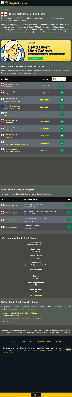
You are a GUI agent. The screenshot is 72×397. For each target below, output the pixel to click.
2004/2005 (44, 85)
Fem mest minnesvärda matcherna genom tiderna (22, 322)
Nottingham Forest (12, 144)
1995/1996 (44, 121)
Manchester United (12, 101)
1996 (44, 114)
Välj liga (36, 395)
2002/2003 (44, 93)
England (7, 115)
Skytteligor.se (18, 3)
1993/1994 (44, 136)
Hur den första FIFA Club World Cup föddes (19, 316)
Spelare (4, 10)
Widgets (59, 345)
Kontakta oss (27, 345)
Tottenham (8, 94)
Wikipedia (38, 299)
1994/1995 (44, 129)
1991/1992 (45, 150)
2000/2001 (44, 100)
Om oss (14, 345)
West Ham (8, 87)
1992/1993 (44, 143)
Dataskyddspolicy (44, 345)
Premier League (10, 209)
